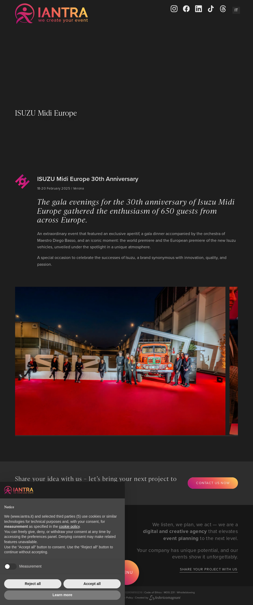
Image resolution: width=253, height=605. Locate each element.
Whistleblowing (186, 592)
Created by (157, 597)
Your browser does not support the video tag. (126, 63)
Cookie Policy (125, 597)
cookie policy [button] (69, 526)
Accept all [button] (92, 584)
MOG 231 (169, 592)
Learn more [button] (62, 595)
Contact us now (213, 482)
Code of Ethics (153, 592)
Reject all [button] (33, 584)
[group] (115, 361)
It (236, 10)
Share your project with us (208, 569)
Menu (126, 572)
